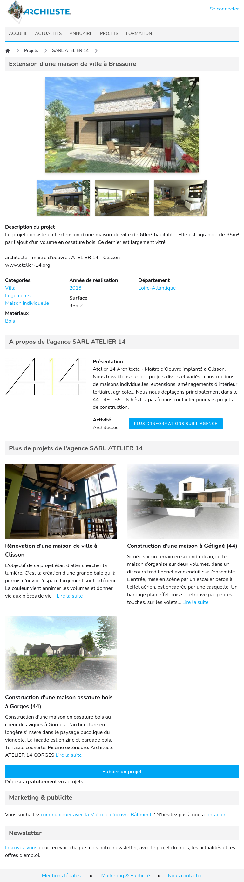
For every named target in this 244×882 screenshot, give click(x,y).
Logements (17, 295)
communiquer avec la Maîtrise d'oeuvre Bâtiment (96, 814)
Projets (31, 51)
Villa (10, 287)
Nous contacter (185, 875)
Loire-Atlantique (157, 287)
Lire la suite (70, 595)
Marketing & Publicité (125, 875)
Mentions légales (61, 875)
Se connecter (224, 8)
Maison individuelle (27, 303)
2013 (75, 287)
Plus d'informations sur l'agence (176, 423)
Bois (10, 320)
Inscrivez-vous (21, 847)
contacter (214, 814)
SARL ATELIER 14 (70, 51)
